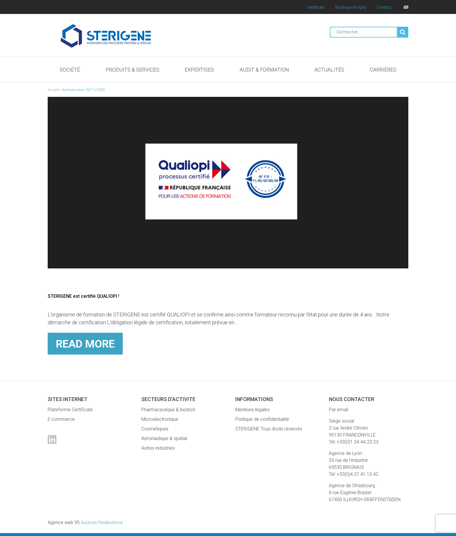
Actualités (329, 70)
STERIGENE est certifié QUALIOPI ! (88, 296)
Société (70, 70)
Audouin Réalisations (85, 522)
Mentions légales (252, 409)
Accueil (53, 90)
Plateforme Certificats (70, 409)
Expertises (199, 70)
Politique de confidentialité (262, 419)
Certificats (316, 7)
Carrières (383, 70)
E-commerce (61, 419)
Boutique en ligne (350, 7)
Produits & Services (132, 70)
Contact (384, 7)
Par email (338, 409)
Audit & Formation (264, 70)
